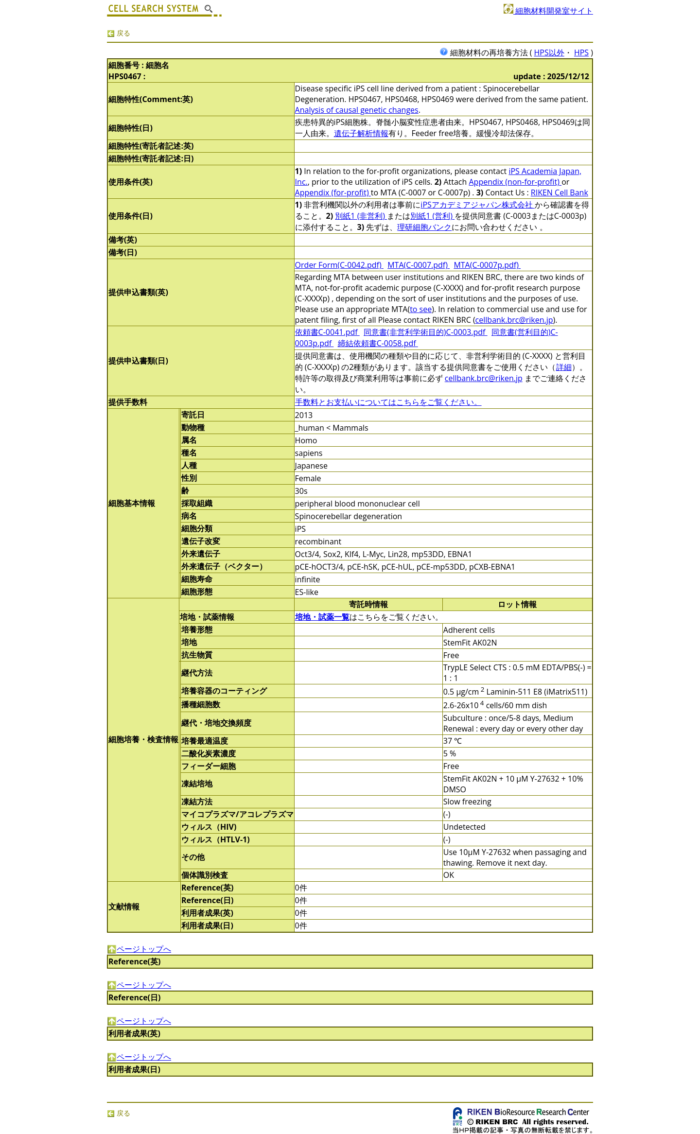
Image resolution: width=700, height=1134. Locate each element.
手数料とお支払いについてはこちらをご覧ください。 (388, 402)
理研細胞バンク (424, 227)
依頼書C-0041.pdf (327, 332)
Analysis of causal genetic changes (357, 110)
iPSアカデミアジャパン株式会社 (477, 204)
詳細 (564, 367)
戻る (118, 32)
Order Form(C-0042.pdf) (339, 265)
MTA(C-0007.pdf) (418, 265)
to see (421, 309)
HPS (581, 52)
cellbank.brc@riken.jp (514, 319)
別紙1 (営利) (432, 215)
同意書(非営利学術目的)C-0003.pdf (426, 332)
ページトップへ (139, 948)
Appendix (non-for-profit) (515, 181)
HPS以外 (549, 52)
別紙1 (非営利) (361, 215)
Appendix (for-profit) (333, 192)
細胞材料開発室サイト (548, 10)
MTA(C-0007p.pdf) (487, 265)
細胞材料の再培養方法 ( (487, 52)
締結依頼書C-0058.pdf (378, 343)
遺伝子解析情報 (361, 133)
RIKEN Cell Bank (559, 192)
